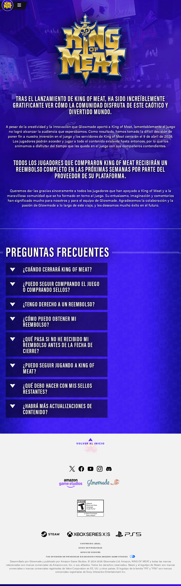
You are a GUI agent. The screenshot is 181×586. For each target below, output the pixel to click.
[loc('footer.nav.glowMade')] (103, 483)
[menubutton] (19, 5)
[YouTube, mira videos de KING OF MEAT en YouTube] (90, 469)
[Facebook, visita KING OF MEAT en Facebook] (81, 469)
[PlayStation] (128, 534)
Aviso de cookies (90, 552)
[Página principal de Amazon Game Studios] (70, 482)
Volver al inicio (90, 441)
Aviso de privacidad (90, 548)
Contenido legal (90, 543)
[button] (12, 269)
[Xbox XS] (88, 534)
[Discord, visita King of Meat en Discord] (109, 469)
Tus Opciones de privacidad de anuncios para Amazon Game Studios (90, 556)
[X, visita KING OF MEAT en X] (72, 469)
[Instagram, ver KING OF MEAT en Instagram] (100, 469)
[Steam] (51, 534)
